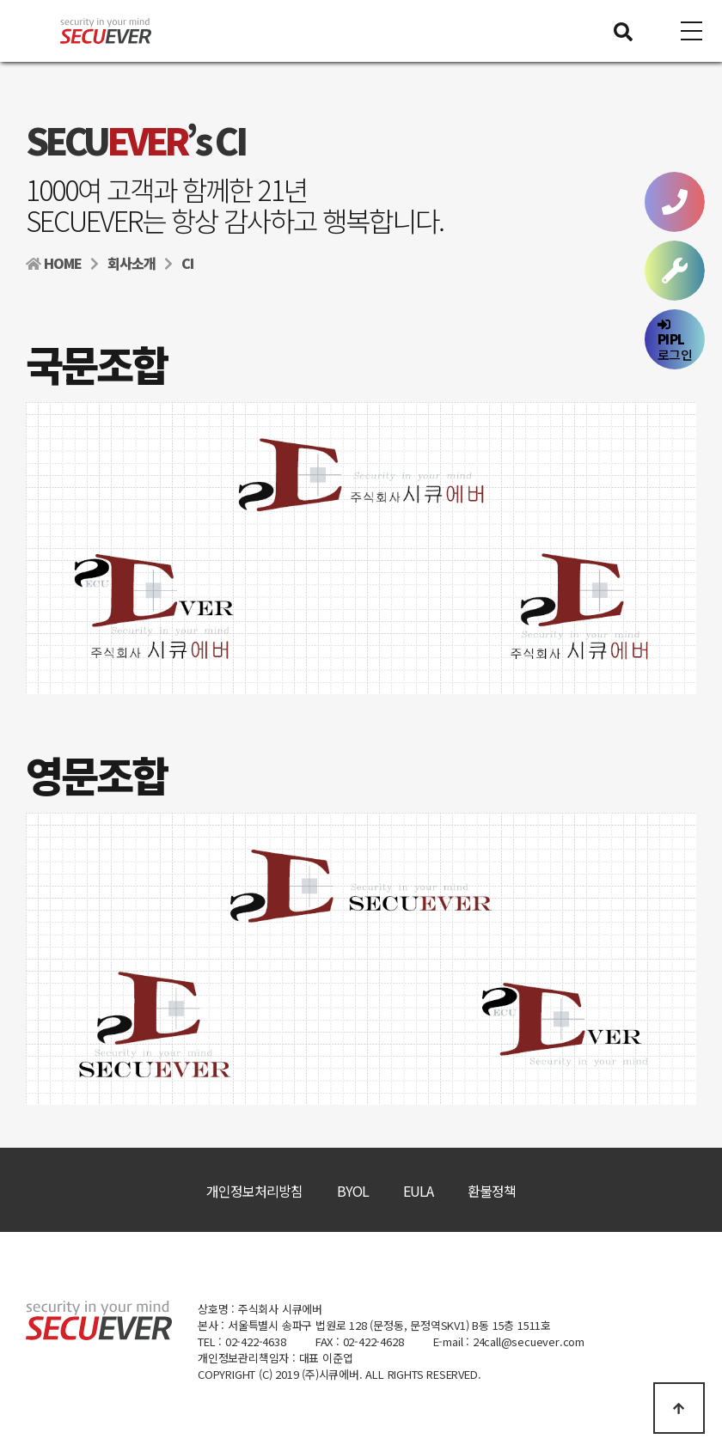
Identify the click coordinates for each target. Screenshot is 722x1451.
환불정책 (492, 1190)
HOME (54, 263)
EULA (418, 1190)
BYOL (353, 1190)
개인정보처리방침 (254, 1190)
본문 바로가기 (0, 0)
